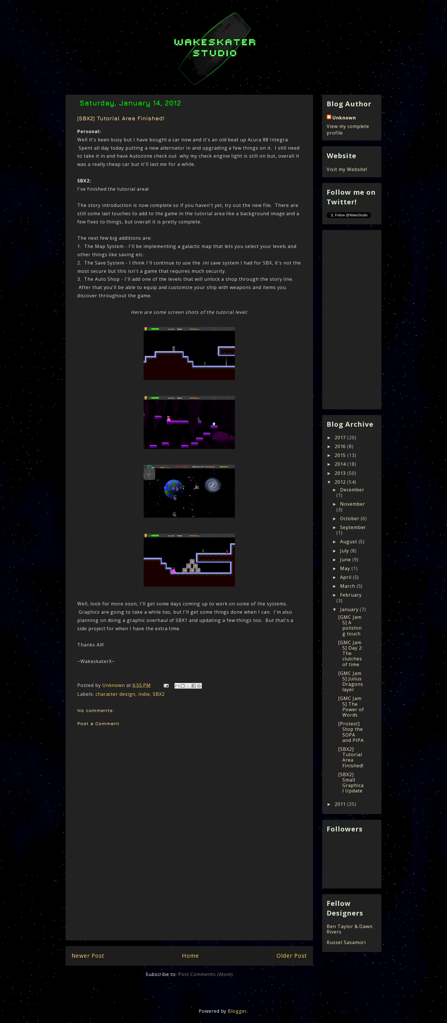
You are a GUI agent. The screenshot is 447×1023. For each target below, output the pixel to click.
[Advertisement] (189, 898)
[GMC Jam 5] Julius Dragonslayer (350, 681)
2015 (341, 455)
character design (115, 694)
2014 (341, 464)
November (352, 504)
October (350, 518)
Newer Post (88, 955)
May (345, 568)
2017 (341, 437)
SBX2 (159, 694)
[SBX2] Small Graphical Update (351, 782)
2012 (341, 482)
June (346, 559)
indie (144, 694)
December (352, 490)
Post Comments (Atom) (205, 974)
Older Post (292, 955)
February (351, 595)
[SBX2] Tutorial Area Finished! (350, 757)
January (350, 609)
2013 (341, 473)
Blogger (237, 1011)
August (349, 541)
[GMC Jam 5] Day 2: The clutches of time (350, 653)
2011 (341, 804)
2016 (341, 446)
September (353, 527)
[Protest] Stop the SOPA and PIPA (351, 732)
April (346, 577)
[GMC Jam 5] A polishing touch (350, 625)
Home (190, 955)
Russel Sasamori (346, 942)
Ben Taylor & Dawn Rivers (350, 929)
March (348, 586)
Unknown (344, 118)
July (345, 551)
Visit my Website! (347, 169)
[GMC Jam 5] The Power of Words (351, 706)
